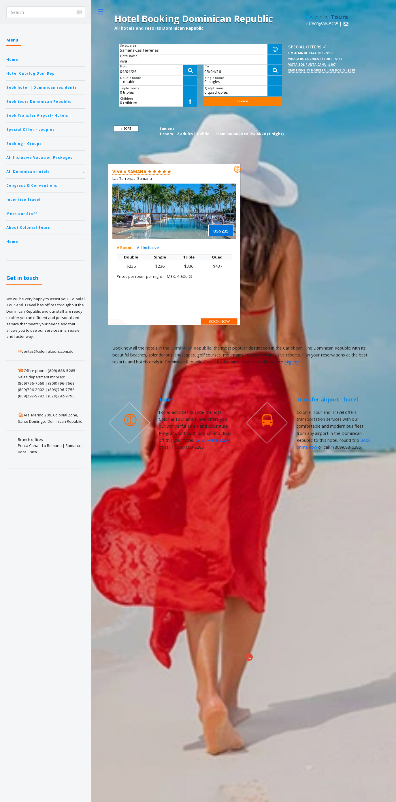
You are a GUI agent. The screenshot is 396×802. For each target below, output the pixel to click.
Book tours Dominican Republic (38, 101)
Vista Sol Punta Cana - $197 (311, 65)
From (123, 66)
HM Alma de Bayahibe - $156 (310, 53)
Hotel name (128, 56)
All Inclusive (148, 247)
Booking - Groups (24, 143)
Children (126, 99)
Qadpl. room (214, 88)
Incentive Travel (23, 199)
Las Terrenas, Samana (132, 178)
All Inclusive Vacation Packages (39, 157)
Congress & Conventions (31, 185)
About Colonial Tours (28, 227)
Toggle (100, 12)
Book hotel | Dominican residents (41, 87)
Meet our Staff (21, 213)
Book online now (211, 440)
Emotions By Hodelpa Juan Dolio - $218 (321, 70)
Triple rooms (129, 88)
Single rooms (215, 78)
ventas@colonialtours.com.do (47, 351)
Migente (292, 362)
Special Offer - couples (30, 129)
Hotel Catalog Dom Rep (30, 73)
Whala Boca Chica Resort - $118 (315, 59)
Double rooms (131, 78)
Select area (128, 46)
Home (12, 59)
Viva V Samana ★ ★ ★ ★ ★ (141, 171)
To (207, 66)
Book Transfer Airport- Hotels (37, 115)
